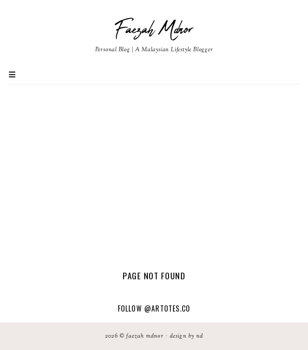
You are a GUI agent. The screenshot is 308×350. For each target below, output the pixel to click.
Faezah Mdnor (154, 29)
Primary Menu (12, 74)
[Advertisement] (154, 177)
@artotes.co (167, 308)
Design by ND (186, 336)
